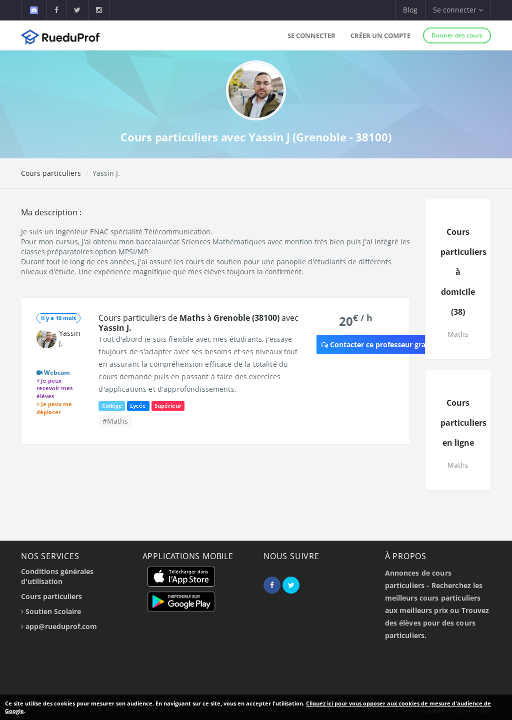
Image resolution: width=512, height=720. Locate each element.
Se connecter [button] (458, 9)
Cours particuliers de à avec (198, 322)
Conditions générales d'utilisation (57, 576)
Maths (458, 334)
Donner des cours (457, 35)
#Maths (115, 421)
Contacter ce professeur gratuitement (390, 344)
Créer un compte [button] (380, 35)
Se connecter (312, 35)
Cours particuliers (51, 173)
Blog (410, 9)
